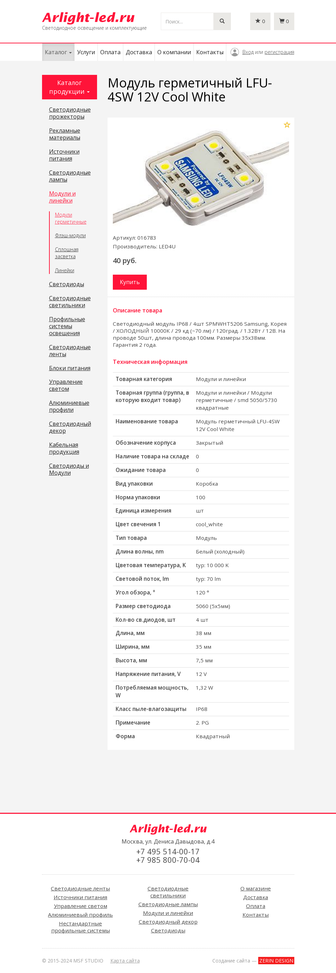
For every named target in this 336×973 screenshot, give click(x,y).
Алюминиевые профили (69, 407)
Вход (248, 52)
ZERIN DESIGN (276, 960)
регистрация (279, 52)
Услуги (86, 52)
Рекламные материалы (64, 134)
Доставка (139, 52)
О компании (174, 52)
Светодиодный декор (70, 428)
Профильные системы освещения (67, 326)
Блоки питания (69, 368)
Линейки (64, 270)
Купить (130, 282)
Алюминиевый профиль (80, 914)
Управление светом (66, 386)
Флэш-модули (70, 235)
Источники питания (64, 155)
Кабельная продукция (64, 449)
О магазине (255, 888)
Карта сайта (125, 960)
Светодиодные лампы (70, 176)
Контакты (210, 52)
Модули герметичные (71, 218)
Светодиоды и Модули (69, 470)
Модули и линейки (62, 197)
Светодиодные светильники (70, 302)
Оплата (110, 52)
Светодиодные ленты (70, 351)
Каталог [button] (58, 52)
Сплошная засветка (66, 253)
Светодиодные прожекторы (70, 113)
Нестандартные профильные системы (80, 927)
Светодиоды (66, 284)
